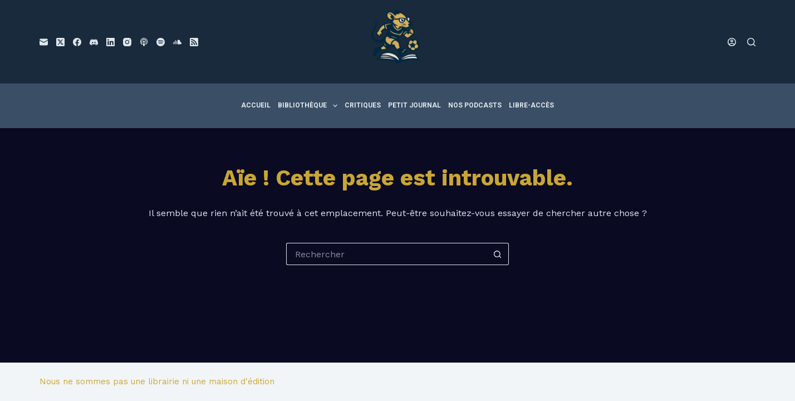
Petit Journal (414, 105)
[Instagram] (127, 42)
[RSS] (194, 42)
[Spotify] (160, 42)
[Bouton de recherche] (498, 254)
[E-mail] (44, 42)
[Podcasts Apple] (144, 42)
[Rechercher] (751, 42)
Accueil (256, 105)
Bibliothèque (309, 106)
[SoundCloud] (177, 42)
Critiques (363, 105)
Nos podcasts (475, 105)
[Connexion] (732, 42)
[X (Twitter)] (60, 42)
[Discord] (94, 42)
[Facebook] (77, 42)
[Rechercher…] (386, 254)
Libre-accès (531, 105)
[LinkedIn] (110, 42)
